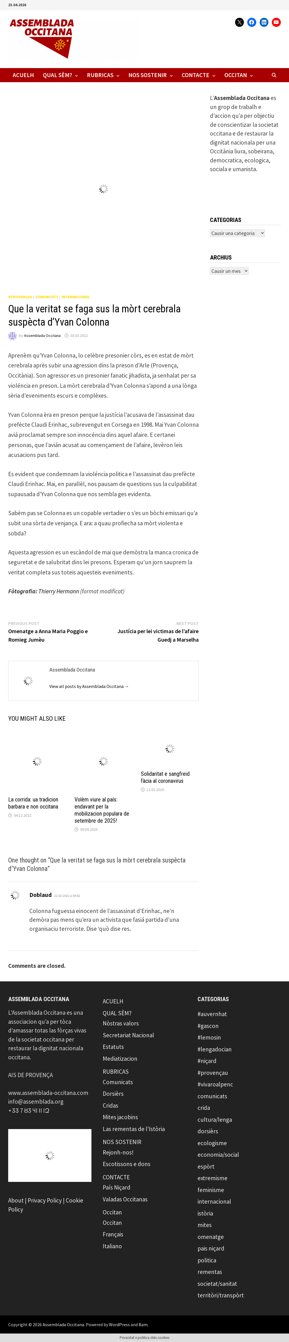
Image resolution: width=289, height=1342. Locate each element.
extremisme (212, 1178)
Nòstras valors (121, 1023)
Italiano (112, 1246)
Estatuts (113, 1047)
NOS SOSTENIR (147, 75)
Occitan (235, 75)
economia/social (218, 1154)
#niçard (207, 1061)
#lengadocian (215, 1049)
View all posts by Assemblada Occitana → (89, 686)
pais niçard (211, 1248)
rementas (210, 1272)
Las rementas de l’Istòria (134, 1129)
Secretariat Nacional (128, 1035)
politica (207, 1260)
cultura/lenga (215, 1119)
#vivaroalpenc (215, 1084)
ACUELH (23, 75)
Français (113, 1234)
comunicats (46, 296)
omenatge (211, 1237)
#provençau (20, 296)
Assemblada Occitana (42, 335)
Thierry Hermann (58, 591)
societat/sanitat (217, 1283)
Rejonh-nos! (118, 1152)
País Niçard (116, 1187)
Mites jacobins (120, 1117)
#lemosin (209, 1037)
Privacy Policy (45, 1200)
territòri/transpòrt (221, 1295)
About (16, 1200)
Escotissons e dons (126, 1164)
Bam (143, 1324)
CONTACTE (195, 75)
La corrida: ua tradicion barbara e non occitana (33, 803)
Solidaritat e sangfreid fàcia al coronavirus (165, 777)
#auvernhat (212, 1014)
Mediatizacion (120, 1058)
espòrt (206, 1166)
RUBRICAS (100, 75)
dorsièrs (208, 1131)
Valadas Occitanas (125, 1199)
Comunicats (118, 1082)
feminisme (211, 1190)
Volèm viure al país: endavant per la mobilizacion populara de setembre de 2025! (102, 810)
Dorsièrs (113, 1093)
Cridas (110, 1105)
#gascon (208, 1026)
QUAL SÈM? (57, 75)
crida (204, 1108)
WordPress (119, 1324)
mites (205, 1225)
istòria (205, 1213)
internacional (76, 296)
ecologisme (212, 1143)
